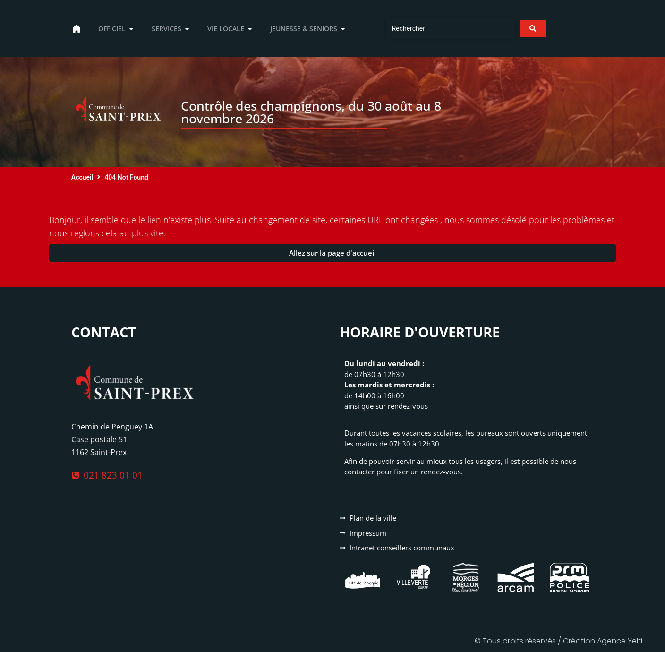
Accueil (82, 177)
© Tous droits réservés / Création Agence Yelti (558, 640)
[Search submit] (533, 28)
